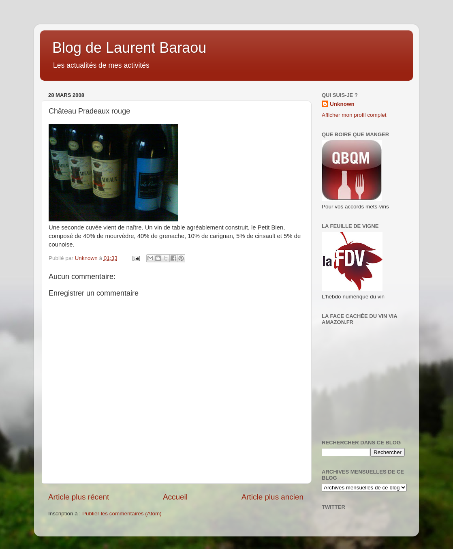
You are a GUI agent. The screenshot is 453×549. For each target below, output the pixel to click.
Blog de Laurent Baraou (129, 47)
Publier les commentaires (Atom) (122, 513)
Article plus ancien (272, 497)
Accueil (175, 497)
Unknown (342, 104)
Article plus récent (78, 497)
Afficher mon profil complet (354, 115)
